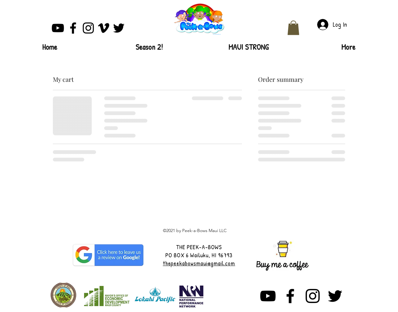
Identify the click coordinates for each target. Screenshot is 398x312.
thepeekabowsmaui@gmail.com (199, 263)
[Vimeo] (103, 28)
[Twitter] (118, 28)
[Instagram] (88, 28)
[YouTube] (57, 28)
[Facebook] (73, 28)
